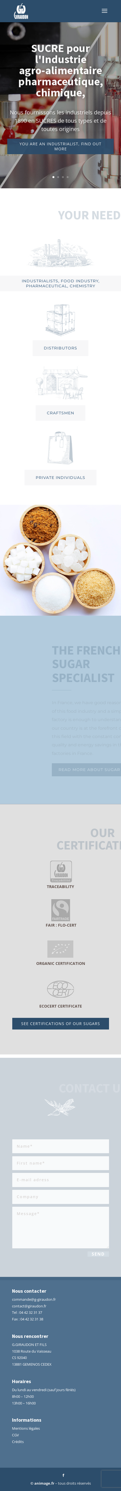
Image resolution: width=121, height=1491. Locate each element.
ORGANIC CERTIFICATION (60, 963)
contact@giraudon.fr (29, 1306)
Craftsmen (60, 412)
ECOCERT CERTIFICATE (60, 1006)
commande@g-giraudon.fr (34, 1299)
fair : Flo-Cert (60, 925)
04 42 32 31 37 (30, 1312)
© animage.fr (42, 1483)
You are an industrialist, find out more (60, 149)
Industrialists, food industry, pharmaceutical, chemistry (61, 283)
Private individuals (60, 477)
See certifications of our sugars (60, 1023)
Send (98, 1254)
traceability (60, 886)
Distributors (60, 348)
